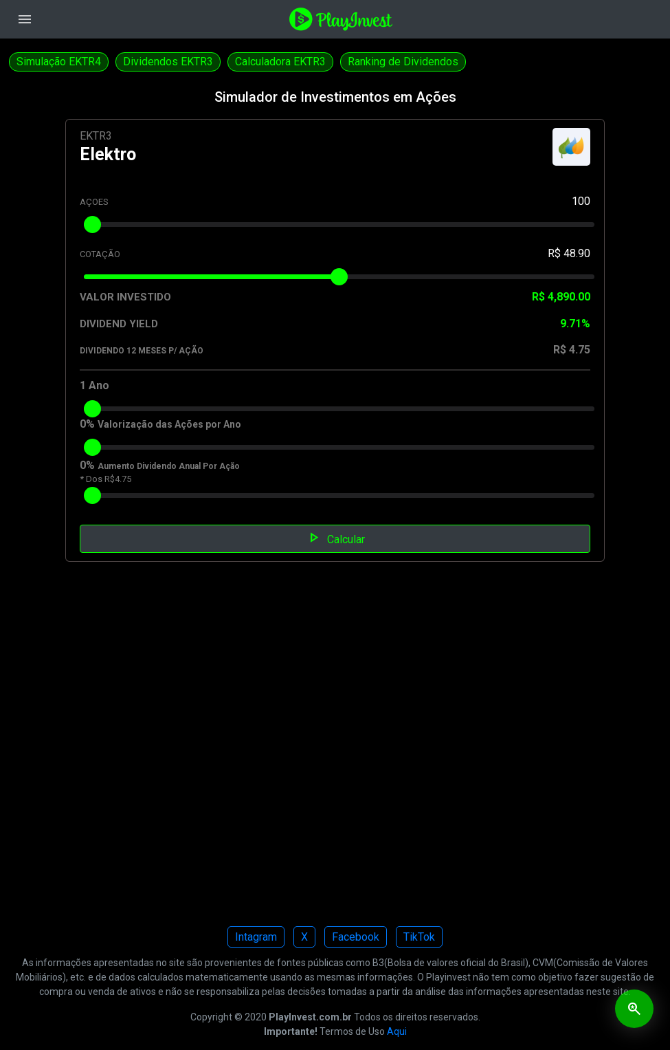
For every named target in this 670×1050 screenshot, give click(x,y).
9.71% (575, 323)
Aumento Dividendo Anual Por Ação (169, 466)
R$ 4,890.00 (561, 296)
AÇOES (94, 202)
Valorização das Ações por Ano (169, 424)
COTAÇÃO (100, 254)
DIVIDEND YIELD (119, 324)
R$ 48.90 (569, 253)
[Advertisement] (335, 753)
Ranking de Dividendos (403, 61)
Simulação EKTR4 (58, 61)
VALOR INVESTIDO (125, 297)
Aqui (397, 1031)
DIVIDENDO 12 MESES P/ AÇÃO (141, 351)
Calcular (335, 537)
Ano (99, 385)
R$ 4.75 (571, 349)
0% (87, 423)
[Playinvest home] (340, 18)
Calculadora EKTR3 (280, 61)
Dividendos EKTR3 (168, 61)
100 (581, 201)
